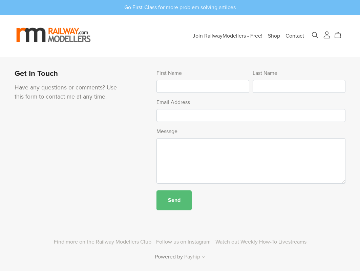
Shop (274, 36)
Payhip (192, 256)
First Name (169, 73)
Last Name (265, 73)
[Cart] (340, 35)
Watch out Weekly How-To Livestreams (260, 241)
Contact (294, 36)
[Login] (327, 34)
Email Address (173, 102)
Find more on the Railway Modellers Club (103, 241)
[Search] (315, 35)
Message (166, 131)
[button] (204, 257)
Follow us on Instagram (184, 241)
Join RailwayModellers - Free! (227, 36)
